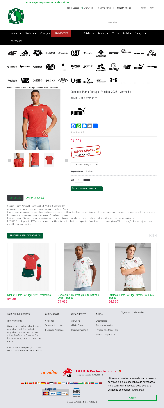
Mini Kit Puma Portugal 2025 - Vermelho (29, 295)
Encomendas (101, 321)
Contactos (49, 321)
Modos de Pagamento (105, 334)
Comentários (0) (35, 197)
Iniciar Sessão (73, 8)
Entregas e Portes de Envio (107, 330)
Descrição (15, 197)
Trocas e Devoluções (104, 325)
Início (9, 87)
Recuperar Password (79, 330)
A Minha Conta (104, 8)
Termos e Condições (54, 325)
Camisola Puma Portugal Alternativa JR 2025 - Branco (79, 296)
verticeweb (93, 402)
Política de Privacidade (54, 330)
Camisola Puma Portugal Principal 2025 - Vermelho (36, 87)
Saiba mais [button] (138, 389)
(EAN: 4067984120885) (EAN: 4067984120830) (84, 164)
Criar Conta (88, 8)
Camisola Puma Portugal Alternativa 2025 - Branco (132, 296)
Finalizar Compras (123, 8)
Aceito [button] (132, 397)
